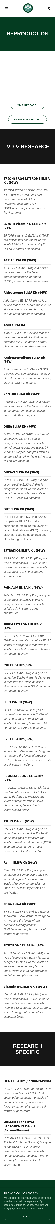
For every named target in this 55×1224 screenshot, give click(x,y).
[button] (6, 8)
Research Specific (27, 119)
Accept (27, 1217)
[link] (28, 8)
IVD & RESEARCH (27, 105)
